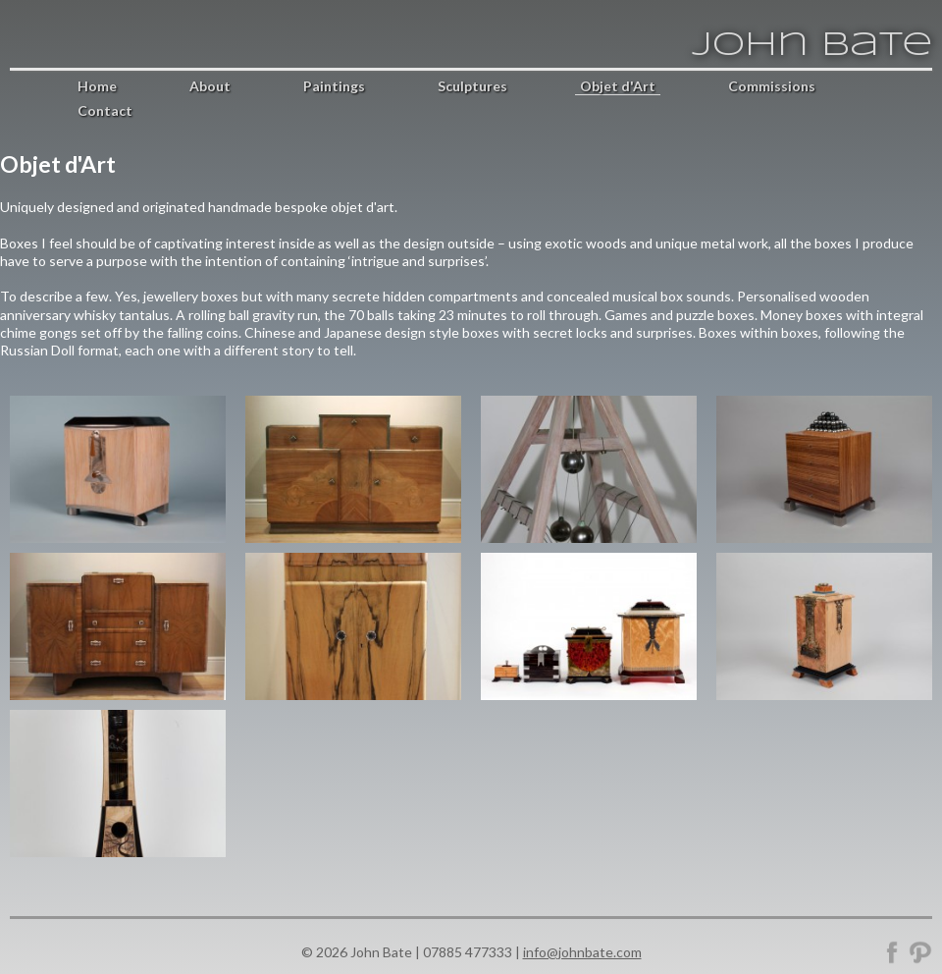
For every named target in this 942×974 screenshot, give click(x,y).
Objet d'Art (617, 86)
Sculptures (472, 86)
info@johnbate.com (582, 952)
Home (97, 86)
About (210, 86)
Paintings (334, 86)
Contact (105, 110)
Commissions (771, 86)
